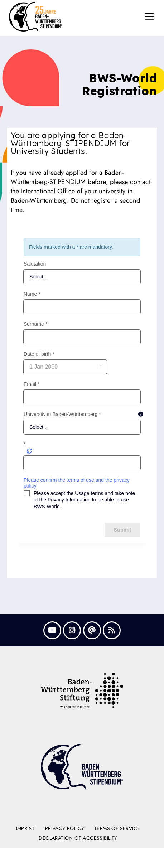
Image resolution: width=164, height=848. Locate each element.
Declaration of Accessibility (78, 838)
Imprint (25, 828)
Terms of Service (117, 828)
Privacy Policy (65, 828)
